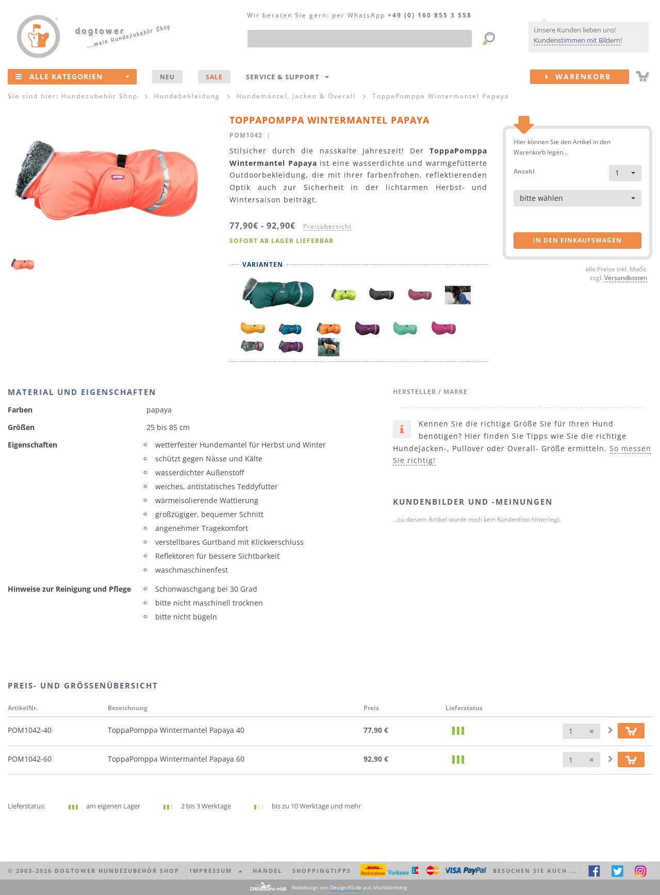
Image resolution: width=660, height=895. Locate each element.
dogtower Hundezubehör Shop (117, 870)
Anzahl (524, 171)
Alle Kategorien (72, 76)
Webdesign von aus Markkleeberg (349, 887)
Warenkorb (587, 77)
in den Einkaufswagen (577, 240)
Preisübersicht (327, 226)
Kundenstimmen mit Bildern (577, 40)
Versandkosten (625, 277)
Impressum (216, 870)
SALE (214, 77)
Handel (267, 870)
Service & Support (287, 76)
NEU (167, 77)
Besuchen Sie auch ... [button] (535, 870)
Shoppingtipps (321, 870)
